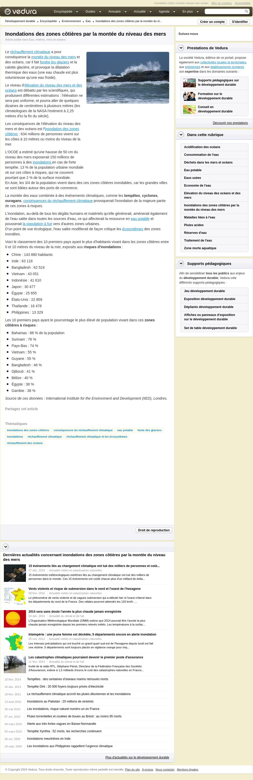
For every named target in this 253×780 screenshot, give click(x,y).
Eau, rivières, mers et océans (47, 39)
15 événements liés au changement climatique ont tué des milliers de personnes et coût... (94, 566)
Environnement (71, 21)
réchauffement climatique (30, 52)
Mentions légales (187, 769)
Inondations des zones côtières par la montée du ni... (129, 21)
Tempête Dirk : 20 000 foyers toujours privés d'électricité (65, 686)
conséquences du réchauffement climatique (58, 201)
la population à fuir (37, 224)
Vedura (26, 12)
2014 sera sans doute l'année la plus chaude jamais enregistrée (75, 611)
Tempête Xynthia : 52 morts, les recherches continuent (64, 731)
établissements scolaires (227, 67)
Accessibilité (242, 3)
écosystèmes (132, 229)
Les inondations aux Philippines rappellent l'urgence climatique (70, 746)
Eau (88, 21)
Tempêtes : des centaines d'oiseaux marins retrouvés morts (67, 679)
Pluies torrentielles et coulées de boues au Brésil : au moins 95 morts (74, 716)
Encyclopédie (48, 21)
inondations (42, 162)
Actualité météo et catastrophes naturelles (75, 570)
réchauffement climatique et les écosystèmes (97, 436)
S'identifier (240, 22)
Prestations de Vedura (207, 48)
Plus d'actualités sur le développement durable (137, 757)
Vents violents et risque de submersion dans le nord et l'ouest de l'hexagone (85, 589)
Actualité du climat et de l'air (66, 616)
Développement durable (20, 21)
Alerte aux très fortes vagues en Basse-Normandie (61, 724)
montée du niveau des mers (53, 57)
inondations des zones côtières (28, 430)
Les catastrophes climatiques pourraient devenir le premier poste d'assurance (86, 657)
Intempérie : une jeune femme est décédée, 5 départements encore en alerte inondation (92, 634)
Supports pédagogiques (209, 263)
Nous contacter (165, 769)
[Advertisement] (125, 141)
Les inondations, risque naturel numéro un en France (63, 709)
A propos (147, 769)
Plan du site (132, 769)
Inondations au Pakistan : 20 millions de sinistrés (60, 701)
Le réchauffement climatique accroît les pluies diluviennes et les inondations (79, 694)
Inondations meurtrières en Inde (48, 738)
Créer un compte (212, 22)
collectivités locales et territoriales (223, 62)
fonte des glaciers (150, 430)
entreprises (192, 67)
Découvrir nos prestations (230, 122)
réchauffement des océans (25, 443)
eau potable (140, 219)
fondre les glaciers (54, 62)
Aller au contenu (221, 3)
